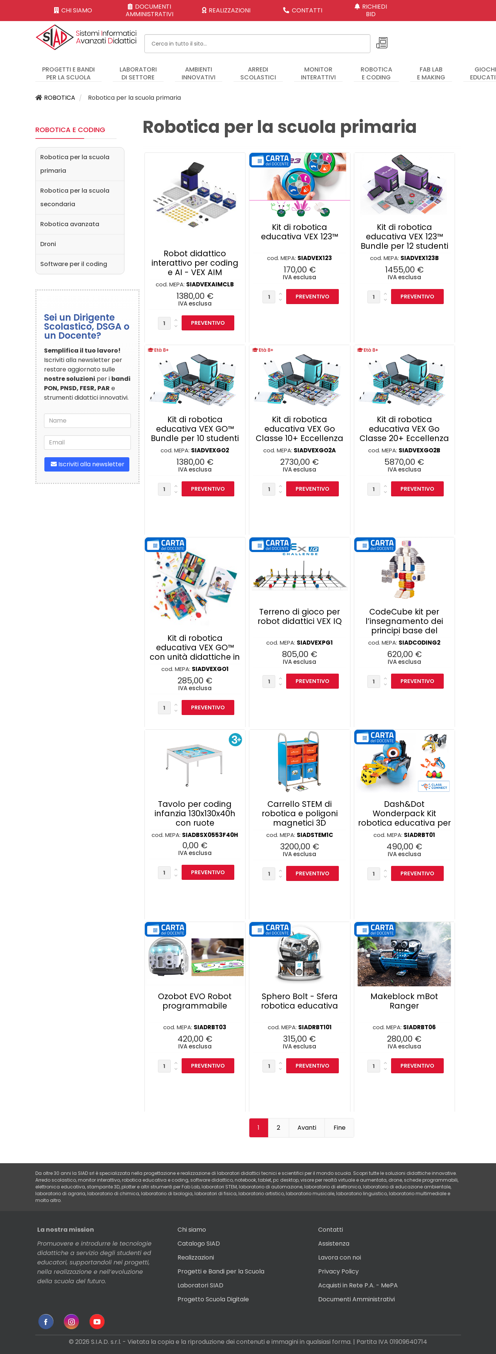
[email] (87, 442)
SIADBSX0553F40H (210, 835)
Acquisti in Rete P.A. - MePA (358, 1285)
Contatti (330, 1229)
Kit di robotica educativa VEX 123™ (299, 232)
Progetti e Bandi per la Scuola (220, 1271)
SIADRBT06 (419, 1027)
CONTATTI (302, 10)
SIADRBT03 (210, 1027)
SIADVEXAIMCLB (210, 284)
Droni (48, 244)
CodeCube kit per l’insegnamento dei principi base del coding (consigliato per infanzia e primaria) (404, 635)
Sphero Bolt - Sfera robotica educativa (299, 1001)
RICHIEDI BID (371, 10)
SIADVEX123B (419, 258)
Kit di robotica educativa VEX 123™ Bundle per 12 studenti (404, 236)
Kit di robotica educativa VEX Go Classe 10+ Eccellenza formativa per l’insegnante (299, 438)
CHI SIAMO (73, 10)
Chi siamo (191, 1229)
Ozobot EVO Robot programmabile (195, 1001)
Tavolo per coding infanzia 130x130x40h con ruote (195, 813)
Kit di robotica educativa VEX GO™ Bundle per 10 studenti (195, 429)
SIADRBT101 (315, 1027)
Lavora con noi (339, 1257)
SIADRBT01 (419, 835)
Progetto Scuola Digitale (213, 1299)
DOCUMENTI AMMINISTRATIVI (149, 10)
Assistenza (333, 1243)
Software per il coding (73, 264)
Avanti (306, 1127)
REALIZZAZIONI (226, 10)
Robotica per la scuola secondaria (74, 197)
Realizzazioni (195, 1257)
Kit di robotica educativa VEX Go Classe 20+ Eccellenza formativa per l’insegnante (404, 438)
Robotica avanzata (69, 224)
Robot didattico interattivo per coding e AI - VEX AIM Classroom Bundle (195, 267)
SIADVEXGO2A (315, 450)
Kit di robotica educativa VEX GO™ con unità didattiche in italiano (195, 652)
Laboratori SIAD (200, 1285)
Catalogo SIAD (198, 1243)
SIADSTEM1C (315, 835)
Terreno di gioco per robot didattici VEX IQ (300, 616)
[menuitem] (68, 70)
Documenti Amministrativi (356, 1299)
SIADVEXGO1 (210, 669)
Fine (340, 1127)
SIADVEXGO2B (419, 450)
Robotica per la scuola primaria (74, 164)
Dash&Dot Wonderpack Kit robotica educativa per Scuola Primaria (404, 818)
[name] (87, 421)
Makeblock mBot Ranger (404, 1001)
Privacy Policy (338, 1271)
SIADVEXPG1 (315, 643)
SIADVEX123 (314, 258)
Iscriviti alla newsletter (86, 464)
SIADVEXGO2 (210, 450)
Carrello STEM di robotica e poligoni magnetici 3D (300, 813)
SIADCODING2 (419, 643)
